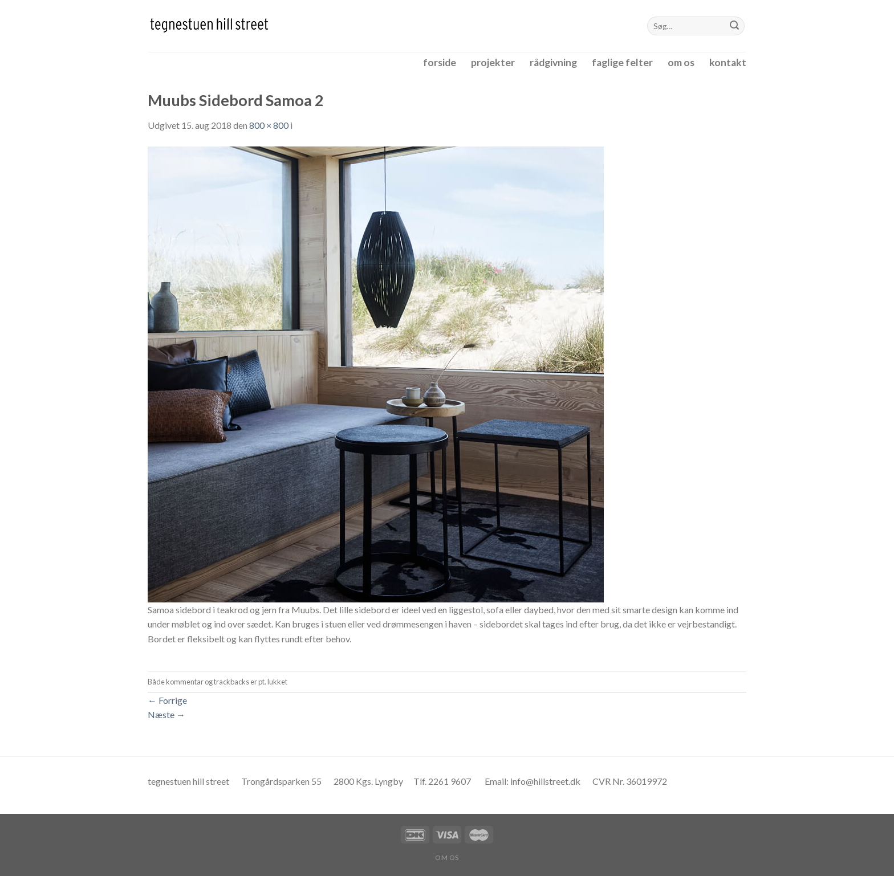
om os (681, 62)
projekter (493, 62)
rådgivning (553, 62)
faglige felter (622, 62)
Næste (166, 714)
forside (439, 62)
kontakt (727, 62)
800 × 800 (268, 125)
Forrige (167, 700)
